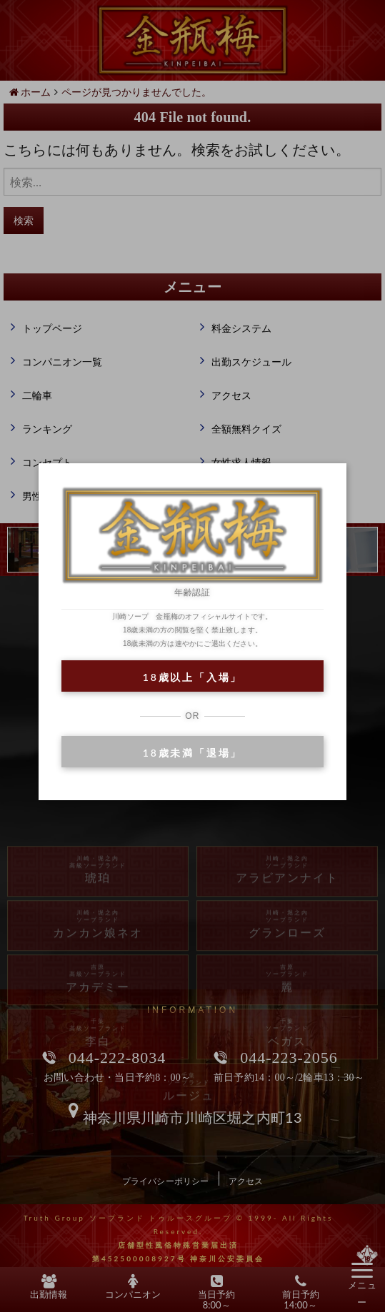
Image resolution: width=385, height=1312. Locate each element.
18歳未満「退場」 (192, 753)
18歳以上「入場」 (192, 677)
